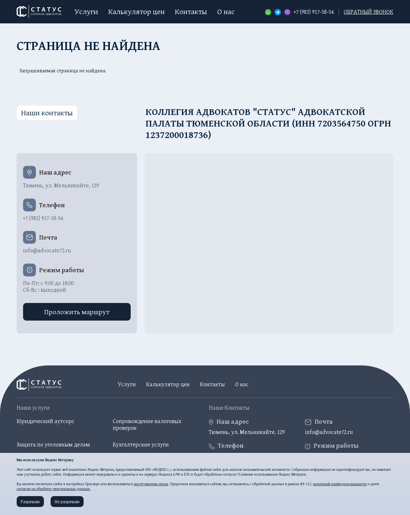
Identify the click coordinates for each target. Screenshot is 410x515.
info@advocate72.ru (47, 250)
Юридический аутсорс (45, 421)
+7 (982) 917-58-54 (314, 11)
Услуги (86, 11)
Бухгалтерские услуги (141, 444)
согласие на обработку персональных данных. (54, 488)
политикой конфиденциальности (339, 483)
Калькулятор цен (136, 11)
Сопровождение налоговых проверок (147, 424)
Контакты (191, 11)
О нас (226, 11)
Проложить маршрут (77, 312)
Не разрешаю (67, 501)
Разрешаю (30, 501)
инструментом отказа (151, 483)
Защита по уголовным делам (53, 444)
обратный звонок (368, 11)
